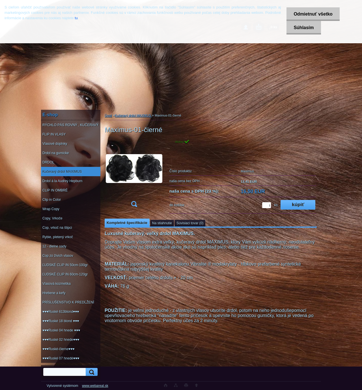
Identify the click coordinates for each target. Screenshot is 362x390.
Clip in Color (51, 200)
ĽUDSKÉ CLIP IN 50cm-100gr (65, 265)
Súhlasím (304, 27)
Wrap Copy (50, 209)
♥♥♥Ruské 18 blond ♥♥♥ (60, 321)
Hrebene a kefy (53, 293)
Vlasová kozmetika (56, 284)
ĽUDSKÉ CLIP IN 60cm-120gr (65, 274)
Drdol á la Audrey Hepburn (62, 181)
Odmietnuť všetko (313, 14)
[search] (91, 372)
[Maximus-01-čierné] (134, 175)
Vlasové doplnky (54, 144)
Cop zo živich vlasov (57, 256)
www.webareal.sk (95, 386)
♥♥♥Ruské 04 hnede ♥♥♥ (61, 330)
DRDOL (48, 162)
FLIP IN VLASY (54, 134)
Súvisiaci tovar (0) (189, 223)
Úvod (108, 115)
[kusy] (266, 205)
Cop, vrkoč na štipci (57, 228)
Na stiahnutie (162, 223)
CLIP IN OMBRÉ (55, 190)
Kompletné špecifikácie (127, 223)
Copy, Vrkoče (52, 218)
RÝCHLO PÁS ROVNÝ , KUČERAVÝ (70, 125)
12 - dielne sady (54, 246)
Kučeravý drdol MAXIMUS (62, 172)
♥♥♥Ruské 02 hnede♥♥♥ (60, 340)
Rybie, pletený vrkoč (57, 237)
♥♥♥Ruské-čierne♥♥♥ (58, 349)
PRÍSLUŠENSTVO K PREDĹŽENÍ (68, 302)
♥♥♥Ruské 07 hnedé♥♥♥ (60, 358)
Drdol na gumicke (55, 153)
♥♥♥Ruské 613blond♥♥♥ (60, 312)
